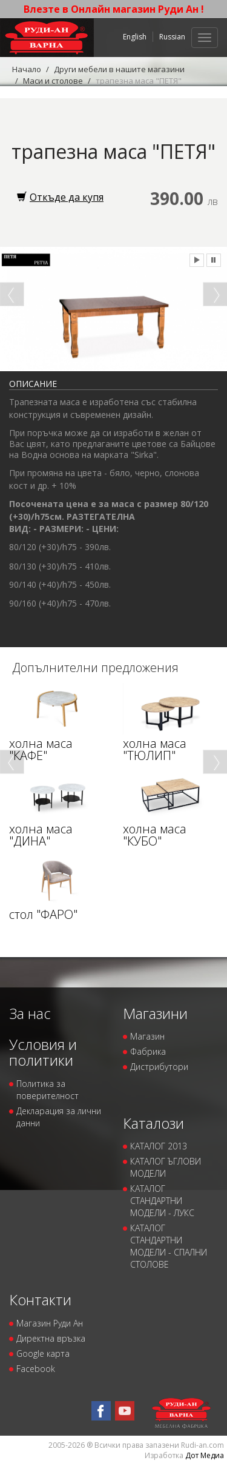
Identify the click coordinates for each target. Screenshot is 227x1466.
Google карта (43, 1353)
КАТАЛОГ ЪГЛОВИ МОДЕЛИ (165, 1167)
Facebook (35, 1368)
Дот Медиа (204, 1455)
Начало (26, 69)
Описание (33, 383)
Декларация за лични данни (58, 1117)
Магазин (147, 1036)
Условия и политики (43, 1052)
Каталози (153, 1123)
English (134, 37)
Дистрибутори (159, 1066)
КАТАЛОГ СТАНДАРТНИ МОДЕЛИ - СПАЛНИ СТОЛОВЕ (168, 1246)
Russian (172, 37)
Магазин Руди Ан (49, 1323)
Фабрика (148, 1051)
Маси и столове (53, 80)
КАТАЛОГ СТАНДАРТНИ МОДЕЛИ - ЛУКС (162, 1201)
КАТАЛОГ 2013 (158, 1146)
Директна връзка (50, 1338)
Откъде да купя (60, 197)
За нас (30, 1013)
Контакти (40, 1299)
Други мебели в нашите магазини (119, 69)
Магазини (155, 1013)
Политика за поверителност (47, 1089)
